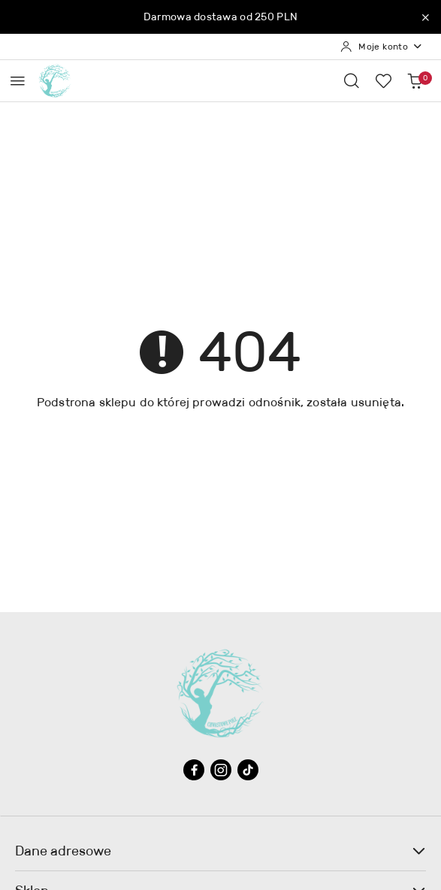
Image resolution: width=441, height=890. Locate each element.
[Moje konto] (381, 46)
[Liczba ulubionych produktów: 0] (383, 80)
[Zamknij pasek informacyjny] (425, 17)
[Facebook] (193, 769)
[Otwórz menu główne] (17, 80)
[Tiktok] (247, 769)
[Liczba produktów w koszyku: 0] (414, 80)
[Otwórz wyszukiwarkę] (351, 80)
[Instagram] (220, 769)
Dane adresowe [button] (220, 851)
